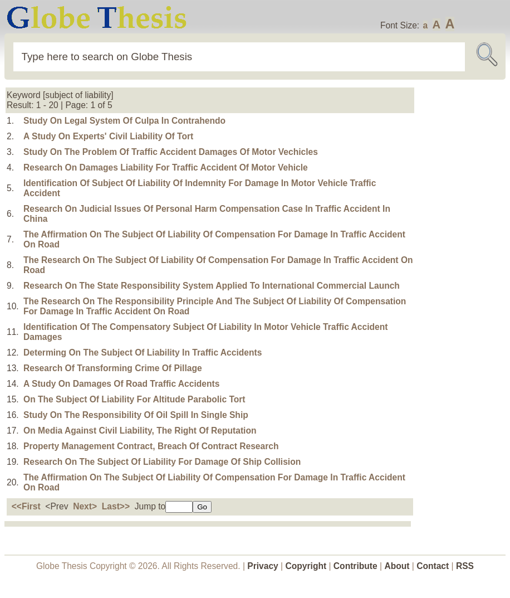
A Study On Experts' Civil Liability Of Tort (108, 136)
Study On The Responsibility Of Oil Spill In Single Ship (135, 415)
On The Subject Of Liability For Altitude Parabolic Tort (134, 399)
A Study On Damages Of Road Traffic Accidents (121, 383)
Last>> (116, 506)
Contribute (355, 566)
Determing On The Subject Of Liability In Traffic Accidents (142, 352)
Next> (85, 506)
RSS (465, 566)
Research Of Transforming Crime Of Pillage (112, 368)
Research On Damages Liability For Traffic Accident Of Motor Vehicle (165, 167)
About (396, 566)
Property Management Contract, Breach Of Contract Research (150, 446)
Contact (433, 566)
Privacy (262, 566)
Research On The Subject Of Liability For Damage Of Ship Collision (162, 461)
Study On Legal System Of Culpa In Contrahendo (124, 120)
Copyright (306, 566)
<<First (26, 506)
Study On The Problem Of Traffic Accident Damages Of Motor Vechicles (170, 152)
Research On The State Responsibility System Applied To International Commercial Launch (211, 285)
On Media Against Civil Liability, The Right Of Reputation (139, 430)
